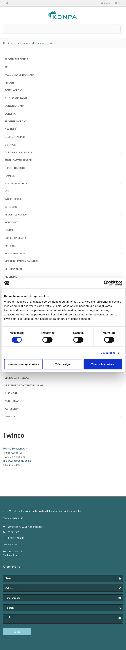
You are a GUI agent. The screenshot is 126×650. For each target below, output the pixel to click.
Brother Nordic (15, 121)
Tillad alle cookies (102, 364)
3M (6, 67)
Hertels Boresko (16, 183)
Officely (10, 416)
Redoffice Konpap (16, 214)
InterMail (11, 206)
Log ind (106, 3)
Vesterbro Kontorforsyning (24, 385)
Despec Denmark (15, 136)
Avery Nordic (13, 90)
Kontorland (13, 401)
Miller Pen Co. (13, 269)
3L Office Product (16, 59)
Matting (10, 245)
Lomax (9, 230)
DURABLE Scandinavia (18, 152)
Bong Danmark (14, 105)
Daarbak (10, 129)
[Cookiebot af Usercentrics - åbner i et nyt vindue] (106, 283)
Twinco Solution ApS (15, 448)
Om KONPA (22, 43)
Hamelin (10, 175)
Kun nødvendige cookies (23, 364)
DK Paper (10, 144)
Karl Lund (11, 408)
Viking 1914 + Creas (17, 377)
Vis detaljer (108, 352)
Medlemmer (38, 43)
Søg (118, 3)
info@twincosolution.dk (17, 460)
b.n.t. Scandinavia (16, 98)
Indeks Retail (13, 199)
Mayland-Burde (15, 253)
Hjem (9, 43)
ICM (7, 191)
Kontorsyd (12, 222)
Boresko (10, 113)
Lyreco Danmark (15, 238)
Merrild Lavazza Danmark (22, 261)
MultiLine (11, 276)
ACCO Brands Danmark (19, 74)
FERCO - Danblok (15, 168)
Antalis (9, 82)
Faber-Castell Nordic (19, 160)
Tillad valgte (63, 364)
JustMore (11, 393)
